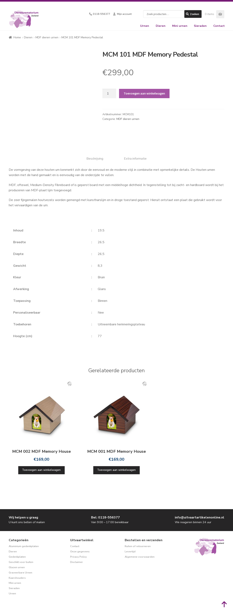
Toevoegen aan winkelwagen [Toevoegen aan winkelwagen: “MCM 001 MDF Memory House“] (116, 470)
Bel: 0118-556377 (105, 517)
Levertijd (130, 551)
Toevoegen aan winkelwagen (144, 93)
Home (17, 37)
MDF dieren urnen (46, 37)
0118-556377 (101, 14)
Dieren (160, 26)
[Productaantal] (109, 93)
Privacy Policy (78, 557)
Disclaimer (76, 562)
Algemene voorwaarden (140, 557)
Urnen (144, 26)
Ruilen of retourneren (138, 546)
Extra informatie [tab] (135, 158)
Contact (219, 26)
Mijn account (124, 14)
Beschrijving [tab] (94, 158)
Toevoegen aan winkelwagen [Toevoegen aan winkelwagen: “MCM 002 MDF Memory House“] (41, 470)
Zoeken (194, 14)
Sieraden (200, 26)
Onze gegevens (80, 551)
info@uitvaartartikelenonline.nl (199, 517)
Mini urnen (179, 26)
